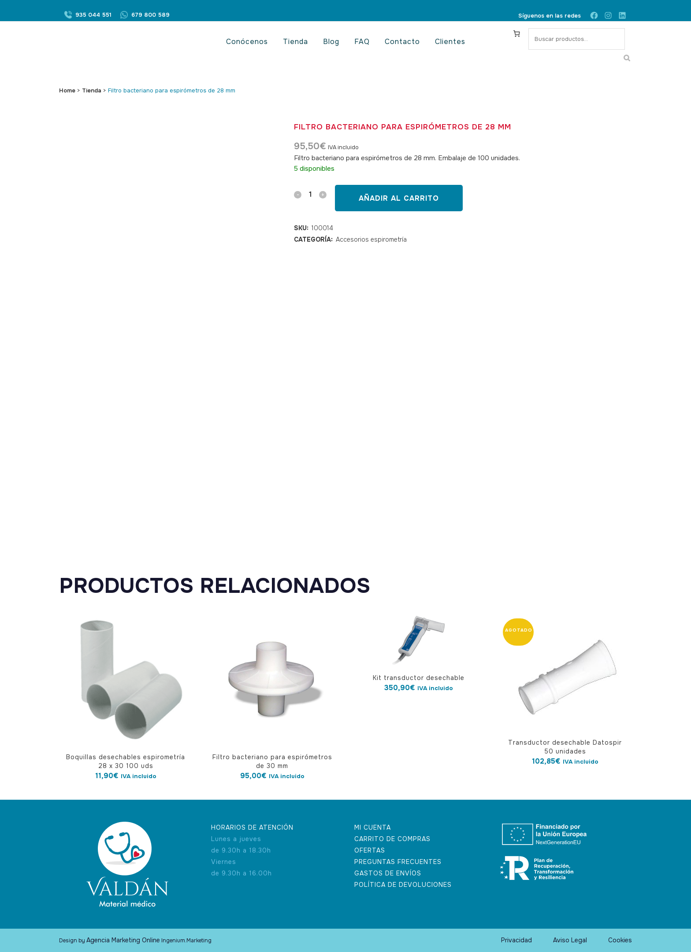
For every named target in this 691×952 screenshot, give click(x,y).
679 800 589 (150, 15)
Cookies (620, 940)
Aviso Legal (570, 940)
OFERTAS (369, 850)
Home (67, 90)
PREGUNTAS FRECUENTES (398, 862)
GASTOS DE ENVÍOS (387, 873)
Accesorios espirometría (371, 239)
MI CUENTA (372, 827)
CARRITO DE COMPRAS (392, 839)
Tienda (91, 90)
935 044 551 (93, 15)
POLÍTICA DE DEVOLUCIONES (403, 885)
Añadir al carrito (399, 198)
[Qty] (310, 194)
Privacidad (516, 940)
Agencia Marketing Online (123, 940)
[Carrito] (517, 33)
